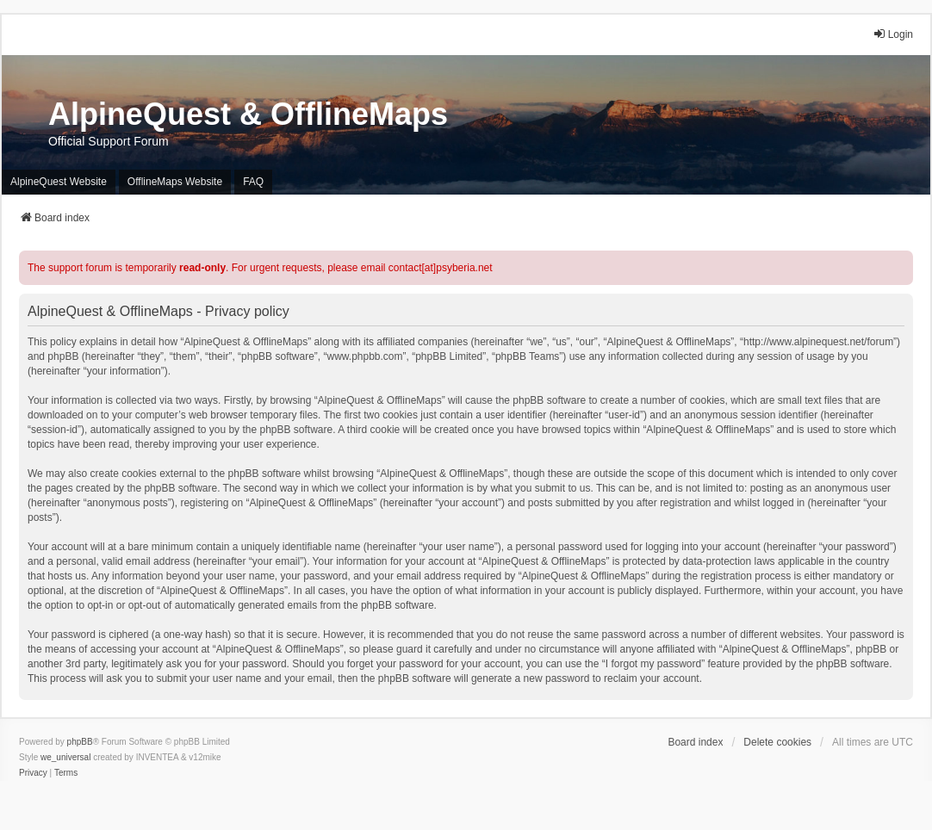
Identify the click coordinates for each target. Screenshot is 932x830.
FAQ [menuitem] (253, 182)
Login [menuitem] (893, 34)
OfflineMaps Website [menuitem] (174, 182)
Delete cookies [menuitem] (777, 742)
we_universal (65, 757)
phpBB (80, 741)
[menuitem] (33, 773)
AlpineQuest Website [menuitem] (58, 182)
